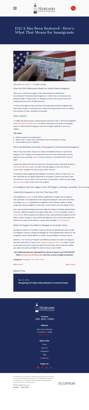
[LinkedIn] (51, 368)
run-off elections (63, 220)
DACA (37, 259)
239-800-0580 (44, 319)
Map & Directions (44, 335)
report (26, 202)
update (28, 197)
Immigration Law (28, 259)
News (42, 259)
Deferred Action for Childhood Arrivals (27, 123)
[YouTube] (38, 368)
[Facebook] (42, 368)
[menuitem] (16, 387)
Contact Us (44, 358)
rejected (36, 157)
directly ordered (19, 182)
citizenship (17, 215)
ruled (72, 174)
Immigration (44, 351)
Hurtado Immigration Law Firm (51, 242)
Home (44, 344)
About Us (44, 348)
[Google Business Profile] (47, 368)
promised (55, 212)
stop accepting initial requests (24, 167)
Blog (44, 355)
